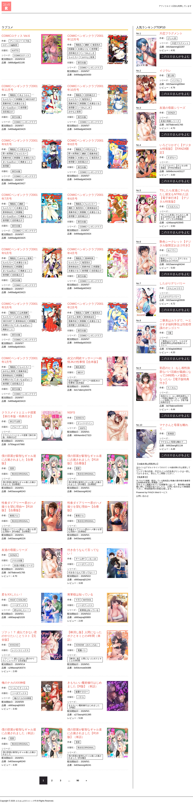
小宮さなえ (24, 149)
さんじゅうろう (175, 288)
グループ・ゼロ (19, 427)
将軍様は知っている (80, 594)
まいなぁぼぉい (10, 107)
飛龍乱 (79, 45)
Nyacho (14, 645)
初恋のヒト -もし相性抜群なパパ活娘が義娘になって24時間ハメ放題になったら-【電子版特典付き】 (175, 375)
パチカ (81, 697)
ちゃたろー (73, 57)
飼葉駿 (71, 49)
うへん (13, 688)
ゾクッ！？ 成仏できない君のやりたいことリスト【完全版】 (19, 636)
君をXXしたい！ (12, 594)
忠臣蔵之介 (73, 53)
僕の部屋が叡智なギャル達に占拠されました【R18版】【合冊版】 (84, 459)
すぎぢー (172, 157)
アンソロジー (16, 41)
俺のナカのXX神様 (14, 682)
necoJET (30, 99)
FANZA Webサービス (157, 492)
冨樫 (87, 313)
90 (78, 780)
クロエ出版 (17, 560)
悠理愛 (94, 49)
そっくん (23, 688)
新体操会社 (8, 212)
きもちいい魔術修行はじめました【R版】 (84, 706)
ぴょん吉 (172, 38)
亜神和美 (89, 258)
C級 (169, 333)
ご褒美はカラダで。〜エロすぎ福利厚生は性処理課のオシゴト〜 (175, 324)
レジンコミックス (20, 650)
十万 (78, 600)
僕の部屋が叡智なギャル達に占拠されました (19, 753)
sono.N (80, 418)
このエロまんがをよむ (175, 56)
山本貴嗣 (23, 313)
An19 (12, 600)
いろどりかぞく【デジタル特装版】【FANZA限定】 (175, 148)
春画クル (14, 515)
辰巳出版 (82, 62)
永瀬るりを (83, 49)
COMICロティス (21, 55)
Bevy (80, 372)
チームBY (80, 559)
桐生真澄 (80, 367)
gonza (13, 555)
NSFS (71, 412)
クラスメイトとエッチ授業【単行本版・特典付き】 (19, 436)
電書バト (82, 650)
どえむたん (173, 206)
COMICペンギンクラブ (90, 67)
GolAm (22, 600)
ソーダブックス (85, 564)
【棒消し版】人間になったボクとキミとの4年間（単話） (84, 636)
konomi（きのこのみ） (87, 645)
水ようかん (24, 95)
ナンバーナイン (85, 423)
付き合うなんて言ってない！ (81, 572)
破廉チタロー (82, 692)
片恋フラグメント (171, 33)
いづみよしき (88, 53)
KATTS (15, 50)
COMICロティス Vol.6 (16, 35)
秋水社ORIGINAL (20, 474)
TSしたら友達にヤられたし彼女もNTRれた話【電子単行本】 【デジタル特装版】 (174, 217)
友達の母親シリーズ (14, 550)
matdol (87, 600)
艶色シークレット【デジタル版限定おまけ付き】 (174, 259)
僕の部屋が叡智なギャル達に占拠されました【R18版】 (85, 757)
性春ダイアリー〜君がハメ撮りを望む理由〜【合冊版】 (84, 506)
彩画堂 (171, 433)
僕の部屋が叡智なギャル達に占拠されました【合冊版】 (19, 459)
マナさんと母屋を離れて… (173, 442)
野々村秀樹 (8, 153)
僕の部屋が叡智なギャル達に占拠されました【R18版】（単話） (84, 733)
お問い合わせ (142, 496)
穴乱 (28, 41)
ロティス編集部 (10, 45)
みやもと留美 (88, 57)
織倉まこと (25, 162)
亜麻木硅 (7, 103)
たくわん (172, 388)
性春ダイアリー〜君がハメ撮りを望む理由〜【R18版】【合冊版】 (19, 506)
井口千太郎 (15, 421)
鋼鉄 (87, 45)
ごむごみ (92, 559)
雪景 (12, 468)
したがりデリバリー (172, 283)
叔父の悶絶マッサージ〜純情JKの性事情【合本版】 (84, 382)
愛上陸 (171, 75)
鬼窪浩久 (96, 45)
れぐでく (172, 250)
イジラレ (165, 70)
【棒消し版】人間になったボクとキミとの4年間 (85, 659)
